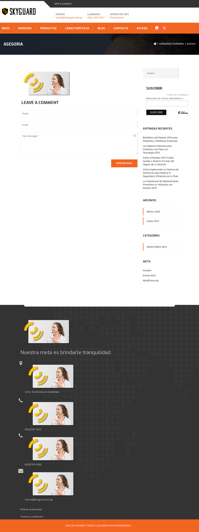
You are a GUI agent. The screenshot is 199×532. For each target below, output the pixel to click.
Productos (48, 28)
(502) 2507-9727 (96, 17)
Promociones (117, 17)
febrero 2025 (153, 211)
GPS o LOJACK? (63, 4)
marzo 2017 (153, 221)
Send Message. (124, 163)
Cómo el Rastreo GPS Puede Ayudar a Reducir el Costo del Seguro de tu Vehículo (158, 161)
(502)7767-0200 (33, 464)
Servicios (25, 28)
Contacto (120, 28)
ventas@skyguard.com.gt (69, 17)
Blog (101, 28)
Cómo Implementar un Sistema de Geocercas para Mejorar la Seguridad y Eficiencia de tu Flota (161, 173)
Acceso (142, 28)
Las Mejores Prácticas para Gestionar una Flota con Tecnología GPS (157, 149)
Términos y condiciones (31, 516)
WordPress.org (151, 280)
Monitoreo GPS (157, 247)
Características (77, 28)
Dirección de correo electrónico (165, 98)
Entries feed (149, 275)
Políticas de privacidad (31, 509)
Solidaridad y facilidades (171, 43)
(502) (27, 429)
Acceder (147, 270)
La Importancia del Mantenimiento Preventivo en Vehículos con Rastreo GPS (160, 184)
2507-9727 (35, 429)
